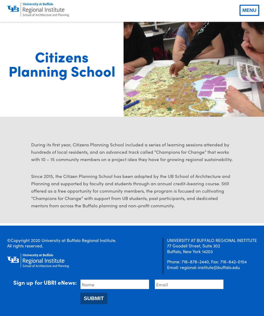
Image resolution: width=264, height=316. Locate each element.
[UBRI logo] (38, 9)
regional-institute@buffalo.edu (210, 267)
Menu (249, 10)
